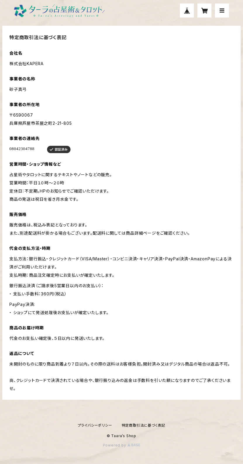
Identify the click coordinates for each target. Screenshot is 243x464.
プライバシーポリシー (95, 425)
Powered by (121, 445)
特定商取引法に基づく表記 (144, 425)
